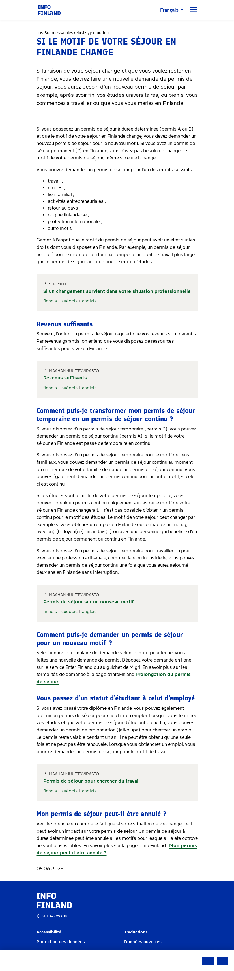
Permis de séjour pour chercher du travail (91, 781)
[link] (49, 9)
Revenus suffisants (65, 378)
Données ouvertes (143, 941)
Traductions (136, 932)
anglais (89, 301)
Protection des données (61, 941)
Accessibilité (49, 932)
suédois (69, 301)
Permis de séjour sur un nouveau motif (88, 602)
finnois (50, 301)
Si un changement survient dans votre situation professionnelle (117, 291)
